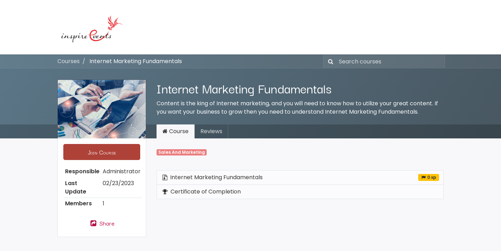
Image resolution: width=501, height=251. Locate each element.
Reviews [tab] (211, 131)
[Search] (329, 61)
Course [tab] (175, 131)
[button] (101, 152)
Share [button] (101, 223)
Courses (68, 61)
